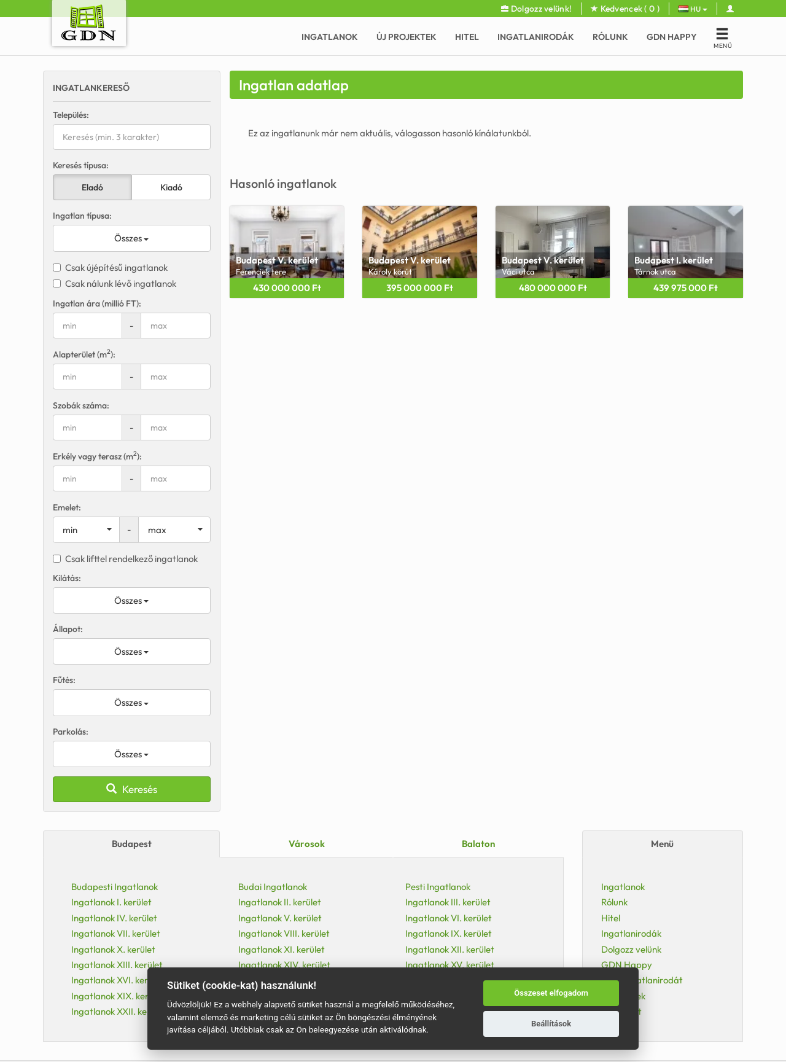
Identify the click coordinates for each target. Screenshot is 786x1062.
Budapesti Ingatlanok (114, 886)
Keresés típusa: (81, 165)
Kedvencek (625, 8)
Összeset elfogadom (551, 993)
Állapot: (68, 628)
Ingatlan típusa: (82, 215)
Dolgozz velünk (631, 949)
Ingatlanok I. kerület (111, 902)
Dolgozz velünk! (536, 8)
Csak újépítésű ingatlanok (110, 267)
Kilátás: (67, 578)
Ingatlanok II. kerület (279, 902)
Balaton (478, 843)
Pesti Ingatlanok (437, 886)
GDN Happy (672, 36)
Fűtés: (64, 679)
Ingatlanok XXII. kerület (118, 1011)
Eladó (92, 187)
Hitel (467, 36)
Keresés (131, 789)
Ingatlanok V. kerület (280, 918)
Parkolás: (70, 731)
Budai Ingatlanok (272, 886)
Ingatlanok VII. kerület (115, 933)
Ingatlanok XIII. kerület (117, 964)
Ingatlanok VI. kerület (448, 918)
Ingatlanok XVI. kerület (117, 980)
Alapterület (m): (84, 354)
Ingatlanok (330, 36)
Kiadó (171, 187)
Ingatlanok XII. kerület (449, 949)
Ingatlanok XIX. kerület (117, 996)
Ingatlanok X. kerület (113, 949)
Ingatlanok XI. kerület (281, 949)
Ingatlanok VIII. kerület (284, 933)
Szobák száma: (81, 405)
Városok (307, 843)
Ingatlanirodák (535, 36)
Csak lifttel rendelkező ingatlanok (125, 558)
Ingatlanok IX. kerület (448, 933)
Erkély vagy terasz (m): (97, 456)
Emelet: (67, 507)
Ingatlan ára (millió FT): (97, 303)
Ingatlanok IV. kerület (114, 918)
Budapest (132, 843)
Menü (662, 843)
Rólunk (610, 36)
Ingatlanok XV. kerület (449, 964)
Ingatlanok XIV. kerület (284, 964)
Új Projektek (406, 36)
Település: (71, 114)
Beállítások (551, 1023)
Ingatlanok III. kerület (448, 902)
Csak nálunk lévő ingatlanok (114, 283)
